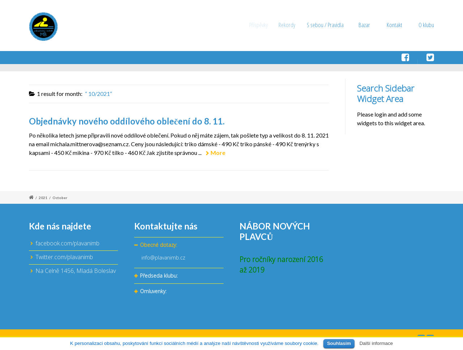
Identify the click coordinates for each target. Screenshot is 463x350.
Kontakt (394, 25)
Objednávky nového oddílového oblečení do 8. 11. (127, 121)
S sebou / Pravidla (328, 25)
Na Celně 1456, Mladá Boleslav (75, 271)
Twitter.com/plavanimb (64, 257)
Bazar (365, 25)
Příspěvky (261, 25)
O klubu (426, 25)
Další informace (376, 343)
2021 (43, 197)
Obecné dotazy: (158, 245)
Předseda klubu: (159, 276)
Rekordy (291, 25)
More (218, 152)
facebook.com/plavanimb (67, 243)
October (59, 197)
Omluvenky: (153, 291)
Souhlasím (339, 343)
